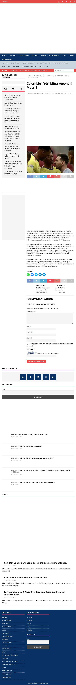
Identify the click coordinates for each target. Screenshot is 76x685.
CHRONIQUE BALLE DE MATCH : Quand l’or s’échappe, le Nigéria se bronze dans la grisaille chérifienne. (40, 471)
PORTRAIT (16, 67)
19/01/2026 (15, 460)
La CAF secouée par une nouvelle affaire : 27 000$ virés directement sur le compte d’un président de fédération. (12, 136)
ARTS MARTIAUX (54, 55)
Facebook (29, 620)
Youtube (29, 617)
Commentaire (31, 311)
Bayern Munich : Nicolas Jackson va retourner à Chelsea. (12, 156)
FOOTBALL (35, 55)
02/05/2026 (9, 566)
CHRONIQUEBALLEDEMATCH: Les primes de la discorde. (29, 434)
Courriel (29, 332)
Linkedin (29, 630)
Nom (28, 326)
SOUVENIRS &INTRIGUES (43, 63)
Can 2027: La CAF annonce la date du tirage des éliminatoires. (13, 97)
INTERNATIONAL (7, 59)
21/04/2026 (15, 436)
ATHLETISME (5, 624)
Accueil (4, 55)
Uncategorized (6, 677)
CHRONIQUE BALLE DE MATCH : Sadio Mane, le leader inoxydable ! (32, 458)
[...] (9, 571)
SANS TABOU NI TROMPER (29, 67)
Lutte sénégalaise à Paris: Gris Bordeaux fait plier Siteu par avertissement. (12, 111)
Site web (29, 338)
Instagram (30, 627)
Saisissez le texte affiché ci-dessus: (48, 353)
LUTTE (64, 55)
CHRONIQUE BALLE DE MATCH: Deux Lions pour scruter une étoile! (33, 482)
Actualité (13, 55)
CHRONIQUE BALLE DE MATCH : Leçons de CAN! (26, 446)
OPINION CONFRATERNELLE (60, 63)
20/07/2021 (32, 93)
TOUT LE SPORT (24, 55)
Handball (4, 646)
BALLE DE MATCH (15, 63)
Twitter (29, 624)
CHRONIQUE (4, 63)
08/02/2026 (15, 448)
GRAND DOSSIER (5, 67)
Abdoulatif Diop (43, 93)
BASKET (43, 55)
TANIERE (71, 55)
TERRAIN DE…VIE (43, 67)
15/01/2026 (15, 484)
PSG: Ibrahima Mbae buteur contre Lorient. (26, 577)
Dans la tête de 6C (28, 63)
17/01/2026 (15, 474)
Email (3, 389)
